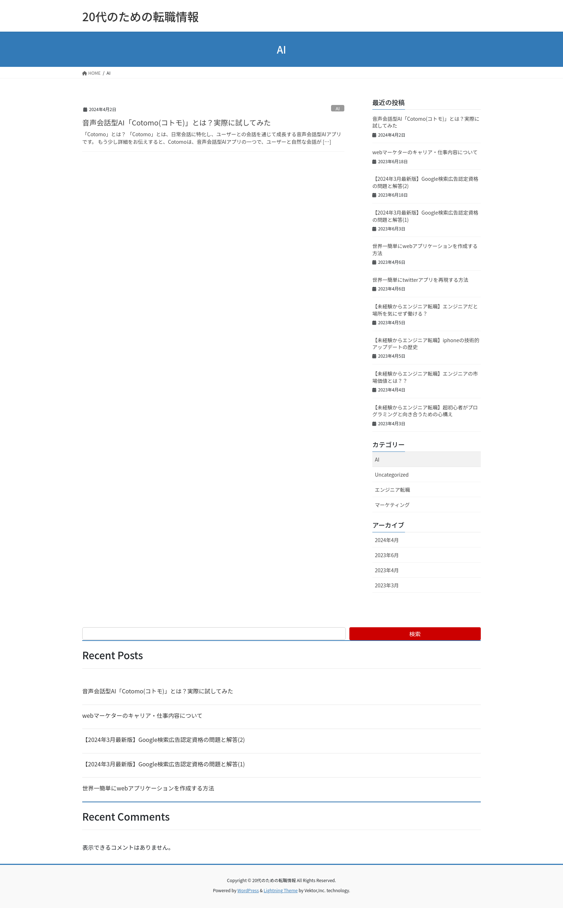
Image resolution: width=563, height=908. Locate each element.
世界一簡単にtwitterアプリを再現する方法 (420, 279)
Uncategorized (392, 474)
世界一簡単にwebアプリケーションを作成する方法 (425, 249)
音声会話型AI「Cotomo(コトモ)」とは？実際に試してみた (176, 122)
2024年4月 (387, 540)
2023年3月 (387, 585)
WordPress (248, 890)
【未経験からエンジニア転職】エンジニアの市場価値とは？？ (425, 377)
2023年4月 (387, 570)
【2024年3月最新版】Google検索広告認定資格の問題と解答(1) (425, 216)
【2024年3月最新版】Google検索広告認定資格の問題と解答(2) (425, 182)
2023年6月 (387, 555)
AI (338, 108)
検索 (415, 633)
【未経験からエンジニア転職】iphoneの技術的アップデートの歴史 (425, 343)
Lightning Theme (281, 890)
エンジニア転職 (392, 489)
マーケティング (392, 504)
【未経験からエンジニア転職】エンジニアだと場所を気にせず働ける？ (425, 310)
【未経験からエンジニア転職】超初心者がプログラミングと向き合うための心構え (425, 411)
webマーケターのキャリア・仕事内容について (425, 152)
